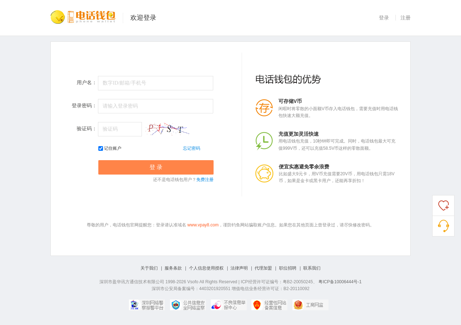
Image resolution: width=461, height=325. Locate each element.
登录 (384, 18)
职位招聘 (287, 268)
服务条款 (173, 268)
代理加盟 (263, 268)
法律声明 (239, 268)
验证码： (87, 128)
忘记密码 (191, 148)
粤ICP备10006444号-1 (340, 281)
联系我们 (312, 268)
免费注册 (205, 179)
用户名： (87, 82)
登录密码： (84, 105)
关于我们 (149, 268)
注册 (405, 18)
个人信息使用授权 (206, 268)
